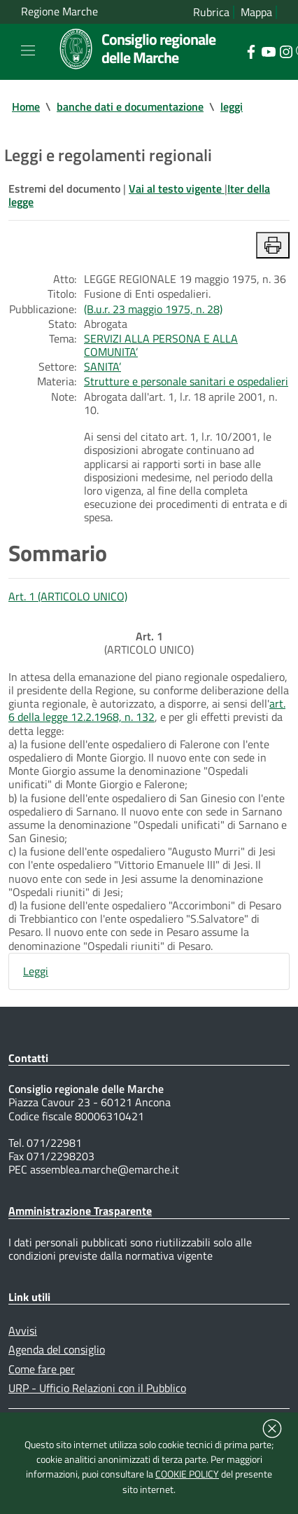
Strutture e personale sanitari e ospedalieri (186, 381)
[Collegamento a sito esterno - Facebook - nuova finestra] (251, 50)
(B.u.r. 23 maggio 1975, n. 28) (153, 309)
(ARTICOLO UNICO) (149, 643)
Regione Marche (59, 11)
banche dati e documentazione (130, 106)
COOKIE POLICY (187, 1474)
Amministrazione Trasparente (80, 1210)
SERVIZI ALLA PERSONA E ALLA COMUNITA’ (161, 345)
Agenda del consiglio (56, 1349)
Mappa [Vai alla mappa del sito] (256, 12)
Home (26, 106)
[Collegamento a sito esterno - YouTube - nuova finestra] (268, 50)
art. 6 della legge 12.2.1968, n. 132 (146, 710)
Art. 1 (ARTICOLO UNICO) (67, 596)
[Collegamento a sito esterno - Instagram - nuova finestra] (286, 50)
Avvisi (22, 1330)
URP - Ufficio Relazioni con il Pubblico (97, 1387)
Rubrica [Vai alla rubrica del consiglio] (211, 12)
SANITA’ (102, 366)
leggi (231, 106)
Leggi (35, 971)
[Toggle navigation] (28, 50)
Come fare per (41, 1369)
